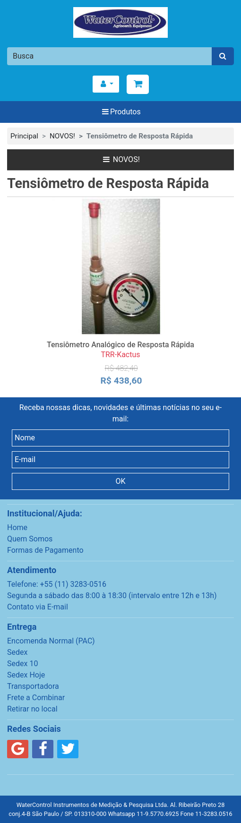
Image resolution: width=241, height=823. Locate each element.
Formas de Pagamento (45, 550)
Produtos (120, 111)
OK (120, 481)
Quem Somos (29, 538)
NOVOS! (62, 136)
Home (17, 527)
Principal (24, 136)
